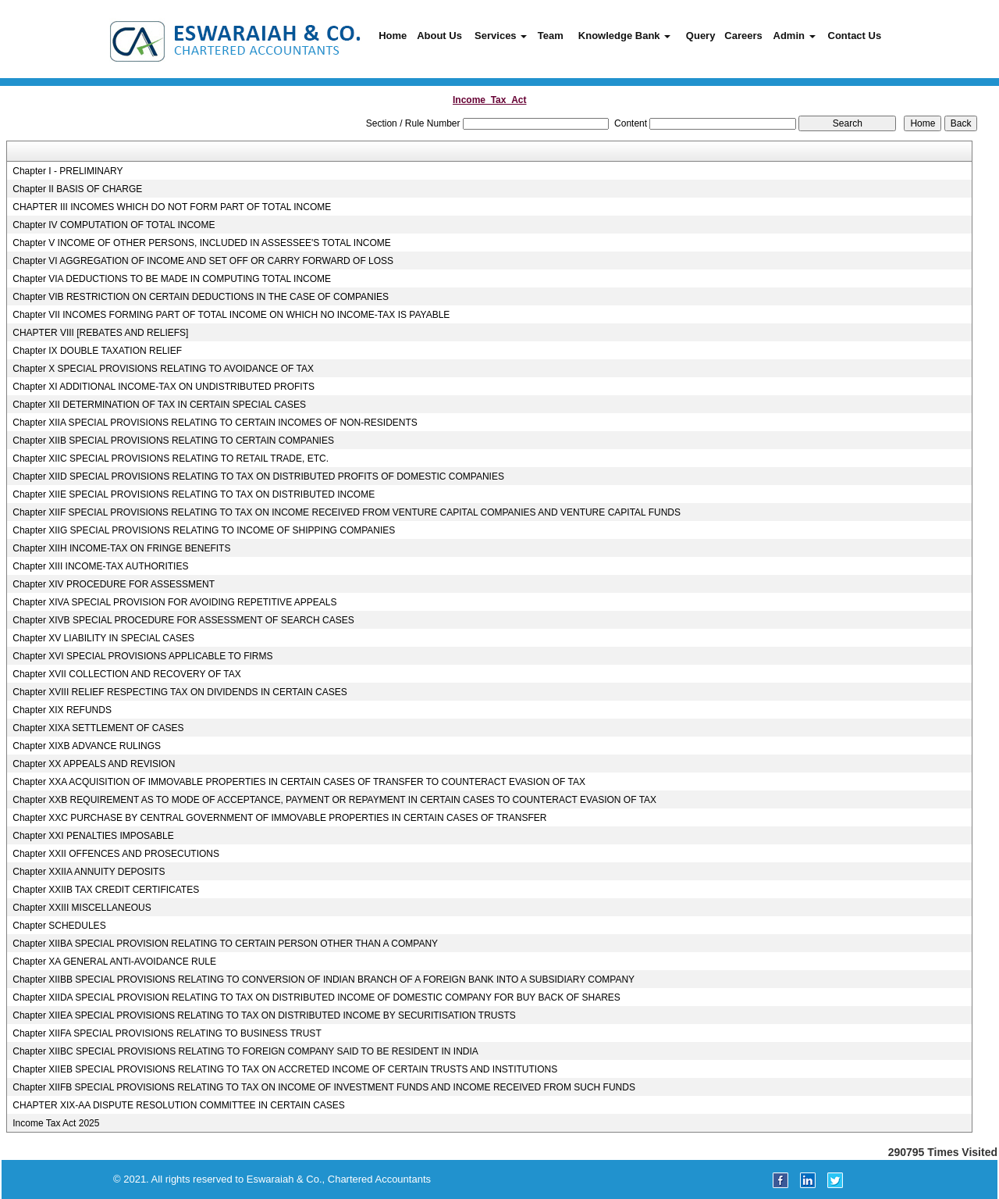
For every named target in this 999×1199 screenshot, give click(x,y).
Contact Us (855, 35)
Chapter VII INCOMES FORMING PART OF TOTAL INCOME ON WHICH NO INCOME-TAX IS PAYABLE (231, 314)
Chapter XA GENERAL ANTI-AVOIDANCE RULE (114, 961)
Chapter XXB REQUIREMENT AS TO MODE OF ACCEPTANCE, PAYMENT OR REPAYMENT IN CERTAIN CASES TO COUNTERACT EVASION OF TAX (334, 799)
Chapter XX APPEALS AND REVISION (93, 763)
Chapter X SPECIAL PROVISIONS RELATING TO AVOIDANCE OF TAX (163, 368)
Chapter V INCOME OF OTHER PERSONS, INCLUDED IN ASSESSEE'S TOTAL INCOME (201, 242)
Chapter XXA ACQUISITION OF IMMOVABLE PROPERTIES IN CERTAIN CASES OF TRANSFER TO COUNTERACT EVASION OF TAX (298, 781)
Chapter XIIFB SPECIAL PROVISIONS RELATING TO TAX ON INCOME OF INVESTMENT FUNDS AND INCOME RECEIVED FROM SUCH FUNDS (323, 1087)
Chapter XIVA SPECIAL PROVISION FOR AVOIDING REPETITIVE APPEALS (174, 602)
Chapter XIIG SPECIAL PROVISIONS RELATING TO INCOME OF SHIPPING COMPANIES (203, 530)
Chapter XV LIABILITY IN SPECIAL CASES (103, 638)
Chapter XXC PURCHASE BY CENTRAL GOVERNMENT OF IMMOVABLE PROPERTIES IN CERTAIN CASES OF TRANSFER (279, 817)
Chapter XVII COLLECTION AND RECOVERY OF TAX (126, 674)
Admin (794, 35)
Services (501, 35)
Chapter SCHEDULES (58, 925)
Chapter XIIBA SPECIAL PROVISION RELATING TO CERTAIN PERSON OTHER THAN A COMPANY (225, 943)
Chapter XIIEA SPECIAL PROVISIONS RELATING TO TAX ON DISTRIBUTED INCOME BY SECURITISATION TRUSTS (264, 1015)
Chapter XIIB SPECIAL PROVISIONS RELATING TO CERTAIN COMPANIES (173, 440)
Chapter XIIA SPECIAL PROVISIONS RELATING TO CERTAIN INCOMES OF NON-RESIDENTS (215, 422)
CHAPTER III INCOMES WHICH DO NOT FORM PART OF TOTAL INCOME (171, 207)
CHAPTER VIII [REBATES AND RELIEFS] (100, 332)
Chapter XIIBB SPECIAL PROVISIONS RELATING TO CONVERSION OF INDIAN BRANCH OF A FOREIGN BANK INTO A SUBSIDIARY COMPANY (323, 979)
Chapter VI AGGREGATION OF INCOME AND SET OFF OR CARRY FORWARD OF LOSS (202, 260)
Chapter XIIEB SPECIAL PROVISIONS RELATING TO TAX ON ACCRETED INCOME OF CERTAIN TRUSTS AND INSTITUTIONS (284, 1069)
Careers (743, 35)
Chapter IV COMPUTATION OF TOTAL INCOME (113, 224)
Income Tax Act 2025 (55, 1123)
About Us (439, 35)
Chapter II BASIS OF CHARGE (77, 189)
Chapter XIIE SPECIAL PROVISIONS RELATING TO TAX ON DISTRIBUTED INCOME (193, 494)
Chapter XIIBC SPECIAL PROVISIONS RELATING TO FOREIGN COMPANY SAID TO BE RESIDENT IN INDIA (245, 1051)
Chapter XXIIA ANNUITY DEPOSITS (88, 871)
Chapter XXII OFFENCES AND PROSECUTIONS (115, 853)
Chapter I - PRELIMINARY (67, 171)
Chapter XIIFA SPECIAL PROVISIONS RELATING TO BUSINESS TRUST (166, 1033)
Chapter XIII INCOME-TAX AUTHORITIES (100, 566)
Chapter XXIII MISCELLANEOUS (81, 907)
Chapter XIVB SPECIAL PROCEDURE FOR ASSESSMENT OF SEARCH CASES (183, 620)
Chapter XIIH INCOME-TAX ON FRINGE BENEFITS (121, 548)
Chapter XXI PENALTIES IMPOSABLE (93, 835)
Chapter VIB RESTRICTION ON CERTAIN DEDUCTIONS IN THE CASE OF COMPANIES (200, 296)
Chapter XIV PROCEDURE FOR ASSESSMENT (113, 584)
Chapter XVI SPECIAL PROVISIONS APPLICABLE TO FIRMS (142, 656)
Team (550, 35)
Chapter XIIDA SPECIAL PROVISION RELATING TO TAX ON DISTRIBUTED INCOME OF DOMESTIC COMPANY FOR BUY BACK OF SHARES (316, 997)
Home (393, 35)
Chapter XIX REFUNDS (62, 710)
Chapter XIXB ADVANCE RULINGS (86, 745)
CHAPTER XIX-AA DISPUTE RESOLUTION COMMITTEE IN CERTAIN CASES (178, 1105)
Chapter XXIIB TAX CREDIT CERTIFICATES (105, 889)
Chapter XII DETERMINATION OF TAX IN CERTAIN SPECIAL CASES (159, 404)
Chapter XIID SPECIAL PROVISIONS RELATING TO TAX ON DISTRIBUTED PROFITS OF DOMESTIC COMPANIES (258, 476)
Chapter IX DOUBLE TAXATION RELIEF (97, 350)
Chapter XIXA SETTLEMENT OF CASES (97, 728)
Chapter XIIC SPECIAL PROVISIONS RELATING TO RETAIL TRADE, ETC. (170, 458)
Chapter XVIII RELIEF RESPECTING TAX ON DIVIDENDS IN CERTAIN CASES (179, 692)
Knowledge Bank (624, 35)
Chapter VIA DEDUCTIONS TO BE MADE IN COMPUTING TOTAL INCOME (171, 278)
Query (701, 35)
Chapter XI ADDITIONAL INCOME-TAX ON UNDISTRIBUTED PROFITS (163, 386)
